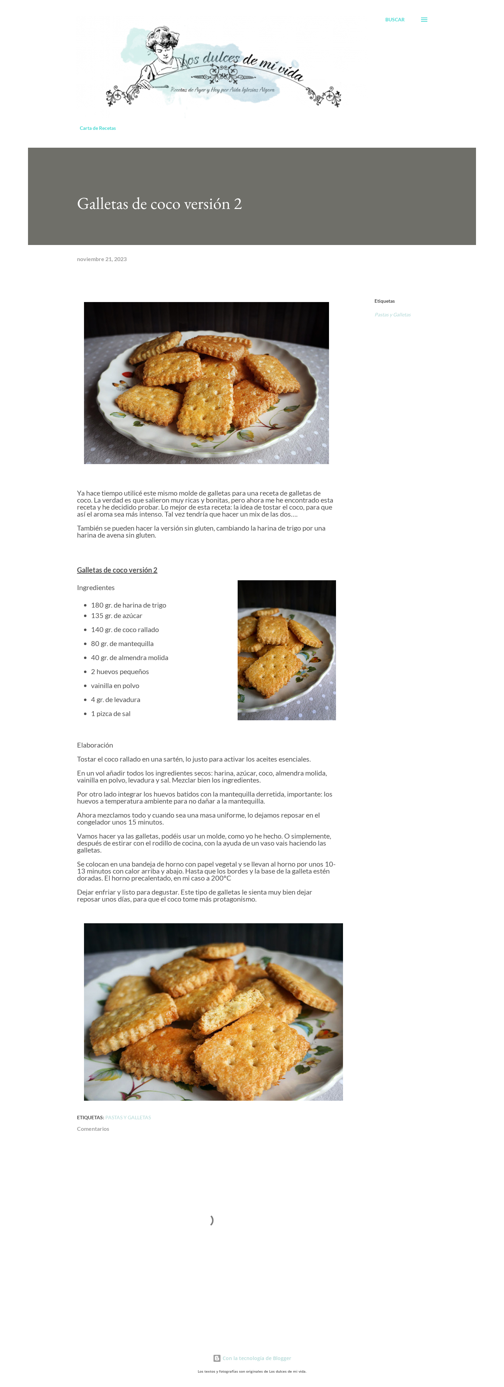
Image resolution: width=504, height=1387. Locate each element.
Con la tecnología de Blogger (252, 1358)
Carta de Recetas (98, 128)
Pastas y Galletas (392, 314)
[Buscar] (395, 19)
